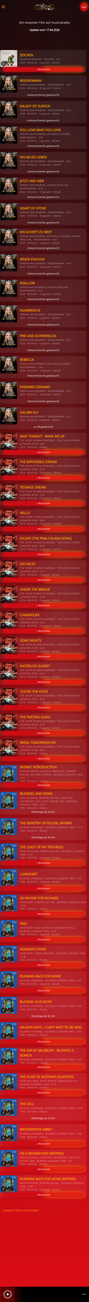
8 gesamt (44, 62)
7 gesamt (44, 574)
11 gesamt (45, 702)
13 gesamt (45, 164)
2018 (22, 447)
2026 (22, 62)
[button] (3, 7)
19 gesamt (45, 370)
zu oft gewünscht (43, 426)
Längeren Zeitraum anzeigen (21, 1210)
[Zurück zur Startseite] (44, 7)
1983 (22, 781)
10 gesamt (45, 191)
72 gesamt (45, 523)
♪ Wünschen (43, 69)
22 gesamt (45, 549)
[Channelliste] (84, 1294)
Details (56, 62)
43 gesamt (45, 88)
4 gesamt (44, 676)
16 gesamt (45, 294)
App (84, 7)
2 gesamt (44, 243)
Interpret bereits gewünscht (43, 94)
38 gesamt (45, 215)
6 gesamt (44, 113)
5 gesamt (44, 140)
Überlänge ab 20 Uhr (43, 811)
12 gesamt (45, 625)
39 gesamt (45, 472)
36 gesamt (45, 266)
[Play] (7, 1294)
